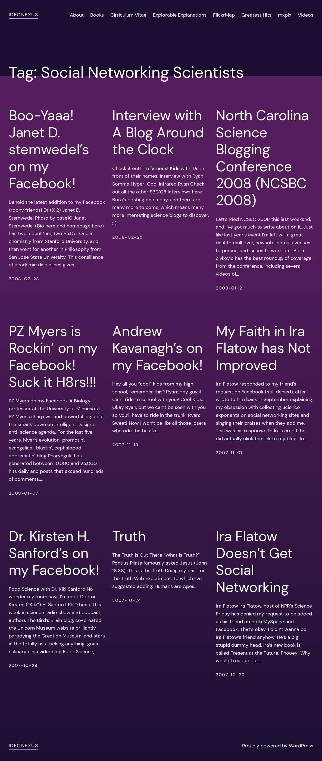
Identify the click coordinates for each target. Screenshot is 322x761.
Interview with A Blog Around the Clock (158, 132)
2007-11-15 (125, 445)
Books (97, 15)
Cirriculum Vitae (128, 15)
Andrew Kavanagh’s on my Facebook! (157, 348)
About (77, 15)
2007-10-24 (126, 600)
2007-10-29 (23, 665)
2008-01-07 (23, 493)
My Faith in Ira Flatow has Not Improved (263, 348)
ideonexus (23, 14)
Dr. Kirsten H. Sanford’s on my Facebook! (54, 553)
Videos (305, 15)
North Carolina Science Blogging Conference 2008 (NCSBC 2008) (262, 158)
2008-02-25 (127, 237)
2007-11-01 (229, 452)
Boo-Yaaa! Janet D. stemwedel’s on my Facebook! (49, 149)
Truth (129, 536)
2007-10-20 (230, 674)
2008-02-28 (24, 279)
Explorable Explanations (180, 15)
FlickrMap (224, 15)
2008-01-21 (230, 288)
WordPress (301, 745)
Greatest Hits (256, 15)
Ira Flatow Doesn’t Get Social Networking (254, 562)
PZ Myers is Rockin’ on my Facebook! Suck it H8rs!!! (53, 357)
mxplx (284, 15)
